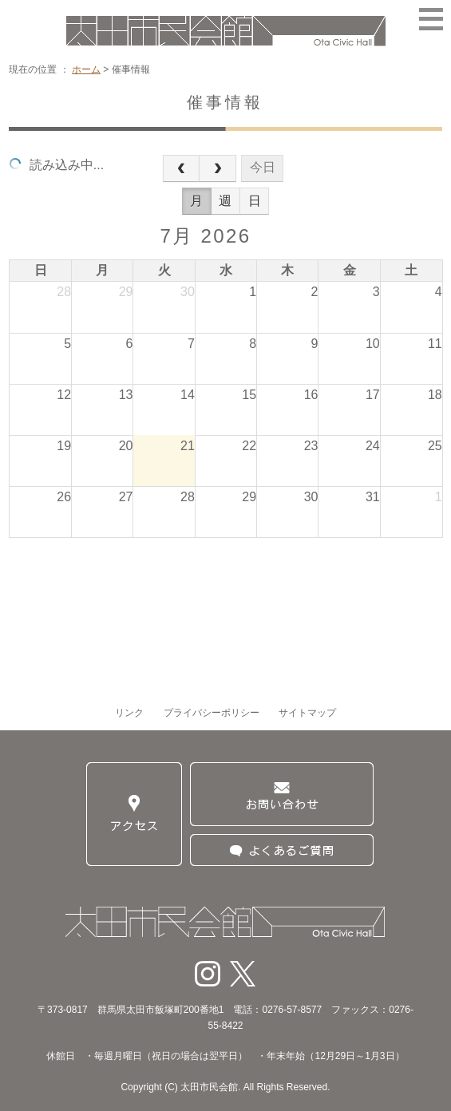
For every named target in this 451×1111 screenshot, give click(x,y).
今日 (262, 167)
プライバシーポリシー (211, 712)
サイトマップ (307, 712)
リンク (129, 712)
